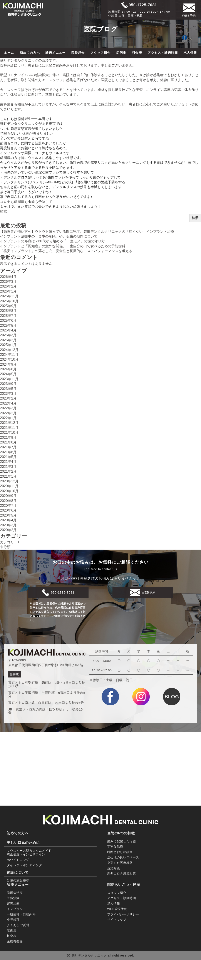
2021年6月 (8, 452)
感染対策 (113, 868)
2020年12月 (9, 481)
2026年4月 (8, 277)
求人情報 (190, 52)
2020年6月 (8, 510)
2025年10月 (9, 301)
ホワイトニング (18, 859)
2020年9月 (8, 496)
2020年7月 (8, 505)
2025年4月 (8, 330)
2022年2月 (8, 413)
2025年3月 (8, 335)
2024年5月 (8, 374)
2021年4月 (8, 461)
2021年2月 (8, 471)
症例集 (121, 52)
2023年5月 (8, 389)
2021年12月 (9, 423)
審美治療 (13, 903)
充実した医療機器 (120, 863)
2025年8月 (8, 311)
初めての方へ (30, 52)
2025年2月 (8, 340)
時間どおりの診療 (120, 852)
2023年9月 (8, 384)
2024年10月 (9, 359)
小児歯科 (13, 919)
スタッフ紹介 (100, 52)
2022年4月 (8, 403)
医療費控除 (15, 941)
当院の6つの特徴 (121, 833)
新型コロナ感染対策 (121, 873)
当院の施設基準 (18, 880)
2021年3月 (8, 466)
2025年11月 (9, 296)
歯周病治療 (15, 893)
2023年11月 (9, 379)
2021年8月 (8, 442)
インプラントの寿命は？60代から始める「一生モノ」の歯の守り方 (52, 241)
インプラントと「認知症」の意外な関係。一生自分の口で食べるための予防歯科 (62, 246)
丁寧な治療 (115, 846)
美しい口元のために (23, 843)
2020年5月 (8, 515)
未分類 (5, 547)
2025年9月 (8, 306)
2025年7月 (8, 316)
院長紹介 (78, 52)
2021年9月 (8, 437)
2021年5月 (8, 457)
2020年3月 (8, 525)
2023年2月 (8, 398)
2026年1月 (8, 291)
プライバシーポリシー (123, 914)
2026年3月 (8, 281)
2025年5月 (8, 325)
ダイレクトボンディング (24, 865)
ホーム (9, 52)
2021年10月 (9, 432)
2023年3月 (8, 393)
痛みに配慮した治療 (121, 841)
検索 (3, 211)
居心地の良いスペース (123, 857)
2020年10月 (9, 491)
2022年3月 (8, 408)
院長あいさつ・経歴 (123, 884)
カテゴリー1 (9, 542)
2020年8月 (8, 501)
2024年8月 (8, 369)
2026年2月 (8, 286)
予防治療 (13, 898)
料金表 (137, 52)
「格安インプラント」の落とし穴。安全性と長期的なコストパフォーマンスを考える (66, 251)
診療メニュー (55, 52)
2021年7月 (8, 447)
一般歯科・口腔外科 (21, 914)
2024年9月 (8, 364)
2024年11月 (9, 354)
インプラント (16, 909)
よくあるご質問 (18, 925)
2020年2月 (8, 530)
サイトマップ (116, 919)
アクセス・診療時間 (163, 52)
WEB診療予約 (117, 909)
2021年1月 (8, 476)
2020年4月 (8, 520)
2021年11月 (9, 428)
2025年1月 (8, 345)
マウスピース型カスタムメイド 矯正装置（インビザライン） (29, 852)
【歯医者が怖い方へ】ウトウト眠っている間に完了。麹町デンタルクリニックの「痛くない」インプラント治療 (87, 231)
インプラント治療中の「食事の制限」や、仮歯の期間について (48, 236)
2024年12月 (9, 350)
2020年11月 (9, 486)
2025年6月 (8, 320)
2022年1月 (8, 418)
